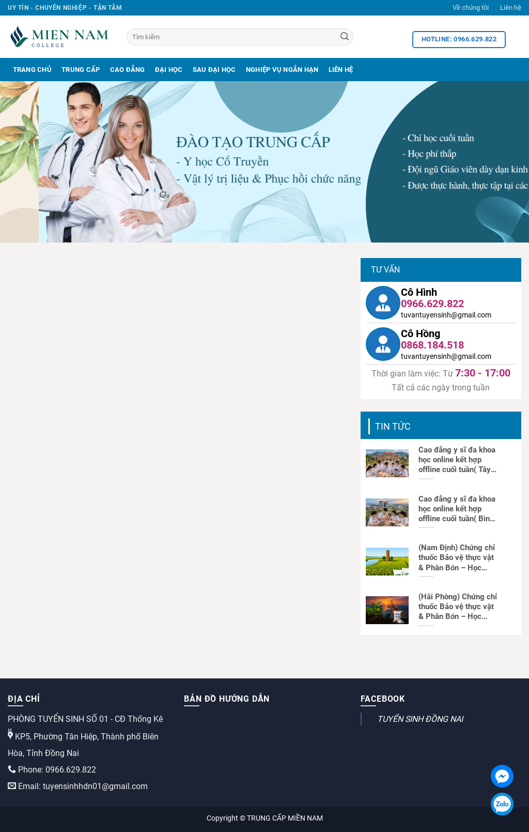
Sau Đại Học (214, 69)
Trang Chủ (32, 69)
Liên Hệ (341, 69)
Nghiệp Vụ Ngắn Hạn (282, 69)
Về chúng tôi (471, 7)
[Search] (344, 37)
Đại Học (169, 69)
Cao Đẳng (127, 69)
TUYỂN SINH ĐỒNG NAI (420, 719)
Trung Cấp (80, 69)
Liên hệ (510, 7)
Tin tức (393, 426)
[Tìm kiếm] (240, 37)
